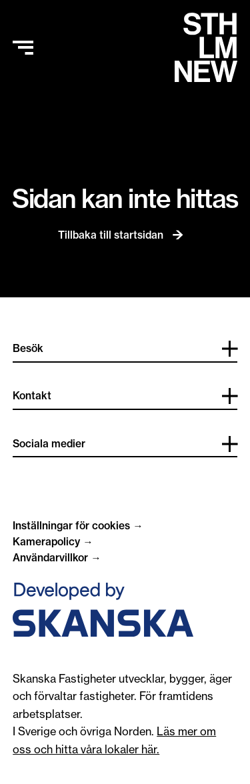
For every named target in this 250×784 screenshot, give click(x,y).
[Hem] (206, 47)
